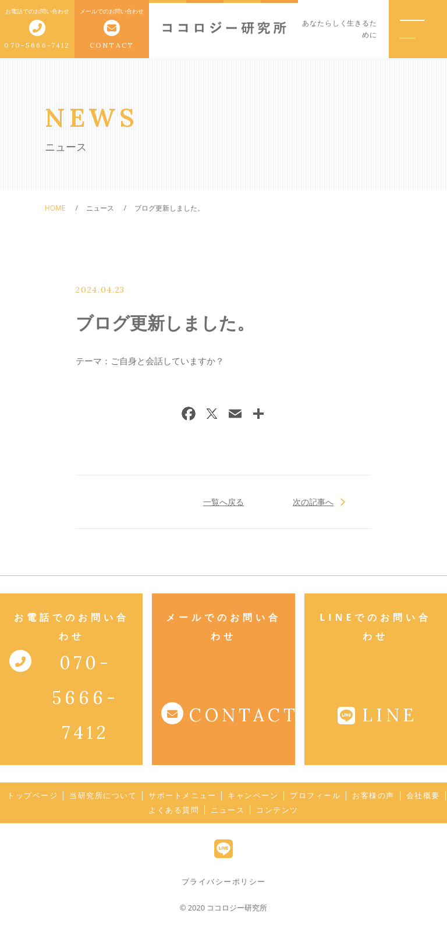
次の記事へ (313, 501)
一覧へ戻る (223, 501)
